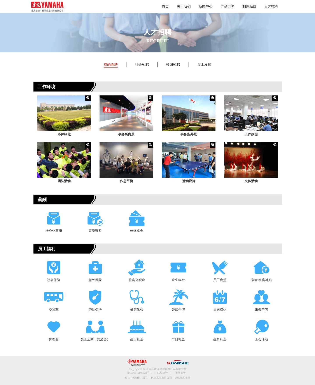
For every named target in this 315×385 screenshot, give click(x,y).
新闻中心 (206, 6)
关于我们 (184, 6)
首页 (165, 6)
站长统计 (162, 372)
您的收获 (111, 64)
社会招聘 (142, 64)
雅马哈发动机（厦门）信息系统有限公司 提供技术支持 (157, 377)
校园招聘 (173, 64)
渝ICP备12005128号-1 (139, 372)
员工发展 (204, 64)
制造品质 (249, 6)
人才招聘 (271, 6)
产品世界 (227, 6)
